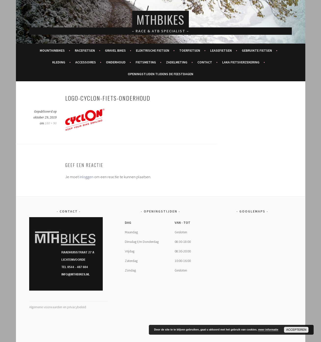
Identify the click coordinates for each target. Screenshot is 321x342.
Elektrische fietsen (152, 50)
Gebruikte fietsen (257, 50)
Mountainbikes (52, 50)
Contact (204, 62)
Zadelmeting (176, 62)
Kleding (58, 62)
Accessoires (85, 62)
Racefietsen (85, 50)
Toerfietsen (189, 50)
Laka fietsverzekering (240, 62)
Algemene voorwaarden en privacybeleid (57, 307)
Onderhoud (116, 62)
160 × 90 (51, 123)
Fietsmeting (146, 62)
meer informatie (268, 329)
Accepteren (296, 329)
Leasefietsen (221, 50)
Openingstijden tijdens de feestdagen (160, 74)
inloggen (86, 176)
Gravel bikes (115, 50)
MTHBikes (160, 19)
